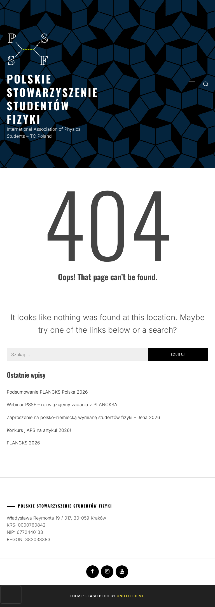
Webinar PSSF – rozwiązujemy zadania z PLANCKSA (62, 404)
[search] (205, 84)
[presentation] (11, 594)
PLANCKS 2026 (23, 443)
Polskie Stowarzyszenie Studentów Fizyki (52, 99)
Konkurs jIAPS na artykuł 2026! (39, 430)
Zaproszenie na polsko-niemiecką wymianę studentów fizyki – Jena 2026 (83, 417)
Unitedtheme (130, 596)
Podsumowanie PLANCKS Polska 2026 (47, 392)
